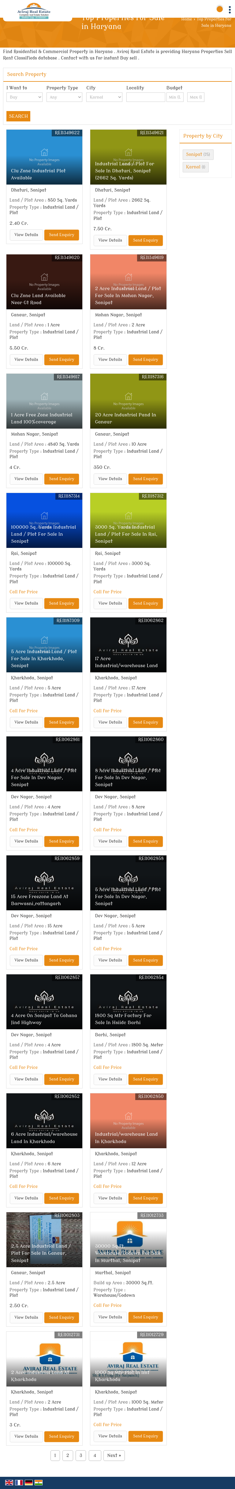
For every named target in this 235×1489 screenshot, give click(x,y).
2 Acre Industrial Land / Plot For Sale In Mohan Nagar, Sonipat (128, 295)
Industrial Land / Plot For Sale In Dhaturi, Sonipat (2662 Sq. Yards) (124, 171)
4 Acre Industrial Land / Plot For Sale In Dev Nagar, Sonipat (44, 777)
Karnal (193, 167)
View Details (26, 235)
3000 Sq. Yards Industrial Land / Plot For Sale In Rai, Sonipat (126, 534)
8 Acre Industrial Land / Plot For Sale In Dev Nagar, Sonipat (128, 777)
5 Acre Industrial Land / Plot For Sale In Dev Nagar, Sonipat (128, 896)
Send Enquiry (61, 235)
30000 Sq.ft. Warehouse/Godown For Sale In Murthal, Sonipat (128, 1253)
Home (186, 19)
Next (114, 1455)
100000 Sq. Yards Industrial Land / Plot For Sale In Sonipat (43, 534)
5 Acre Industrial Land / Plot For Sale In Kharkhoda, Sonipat (44, 658)
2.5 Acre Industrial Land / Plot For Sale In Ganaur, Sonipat (41, 1253)
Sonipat (194, 154)
